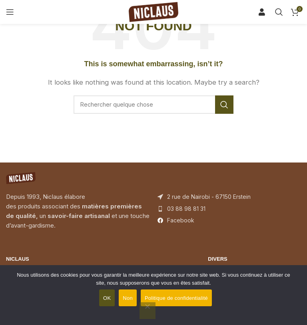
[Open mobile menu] (10, 12)
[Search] (265, 12)
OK (107, 298)
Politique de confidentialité (176, 298)
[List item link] (229, 208)
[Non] (147, 310)
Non (128, 298)
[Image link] (21, 177)
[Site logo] (153, 11)
